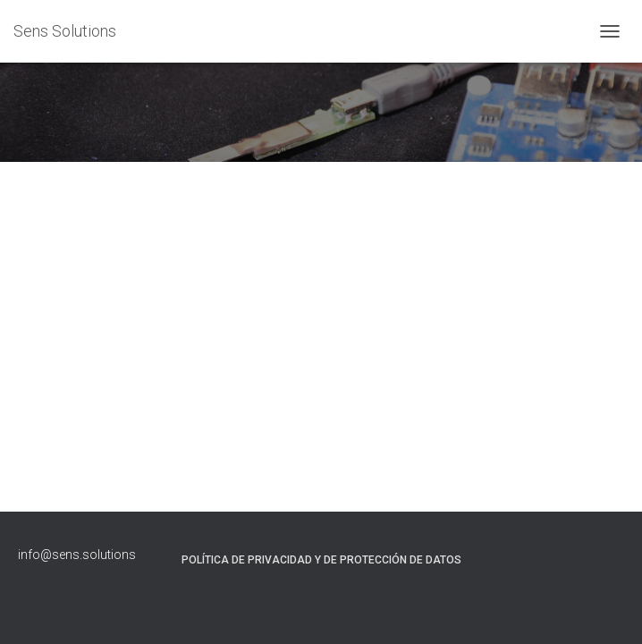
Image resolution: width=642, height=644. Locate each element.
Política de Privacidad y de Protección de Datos (321, 560)
